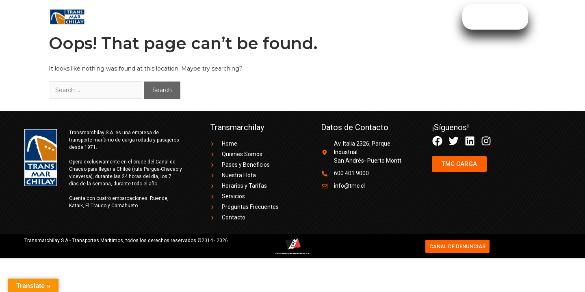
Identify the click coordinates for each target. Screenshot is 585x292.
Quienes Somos (140, 17)
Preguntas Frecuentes (344, 17)
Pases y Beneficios (204, 17)
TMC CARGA (408, 17)
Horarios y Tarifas (272, 17)
